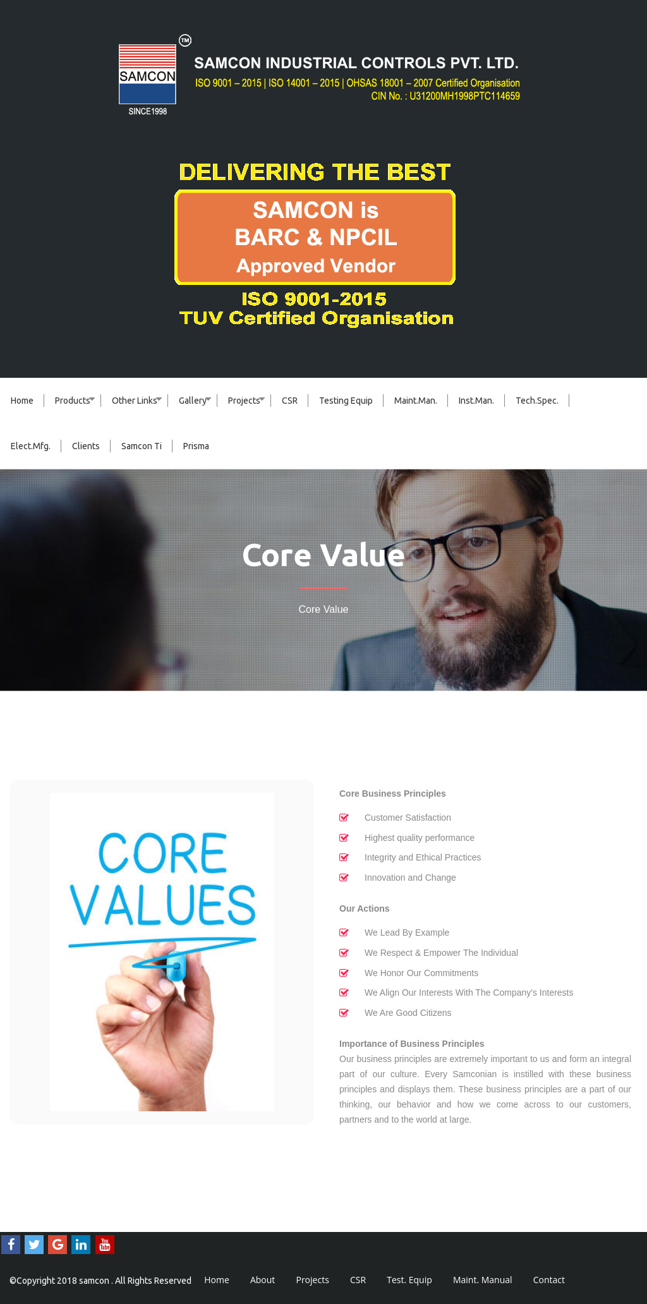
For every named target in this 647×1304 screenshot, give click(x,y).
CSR (290, 400)
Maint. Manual (482, 1280)
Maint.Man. (415, 400)
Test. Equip (409, 1280)
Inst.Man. (476, 400)
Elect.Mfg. (31, 446)
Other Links (134, 400)
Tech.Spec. (537, 400)
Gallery (193, 400)
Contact (549, 1280)
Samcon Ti (141, 446)
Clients (86, 446)
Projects (244, 400)
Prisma (196, 446)
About (262, 1280)
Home (22, 400)
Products (72, 400)
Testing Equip (346, 400)
